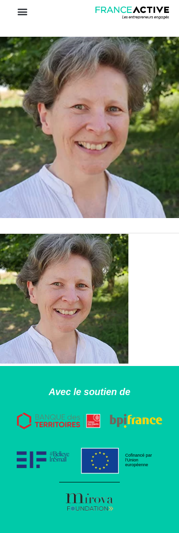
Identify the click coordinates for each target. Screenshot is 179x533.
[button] (22, 11)
